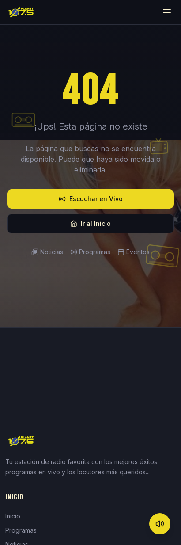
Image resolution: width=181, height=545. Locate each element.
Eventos (133, 251)
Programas (90, 251)
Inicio (12, 516)
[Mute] (159, 523)
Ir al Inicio (90, 223)
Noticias (47, 251)
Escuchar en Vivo (91, 198)
